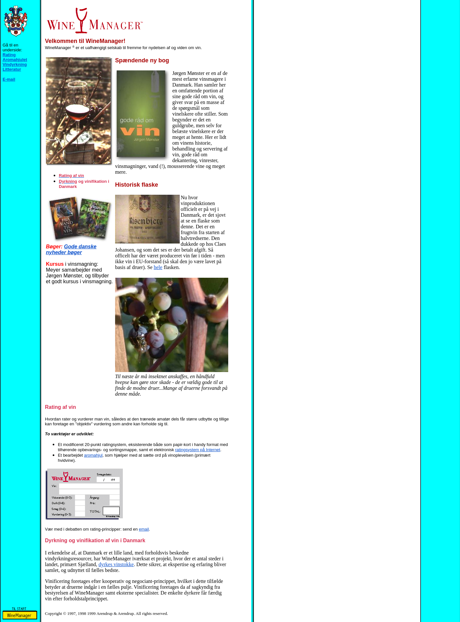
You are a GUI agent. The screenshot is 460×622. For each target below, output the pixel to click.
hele (158, 267)
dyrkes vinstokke (116, 564)
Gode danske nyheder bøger (71, 249)
